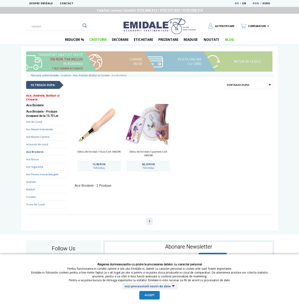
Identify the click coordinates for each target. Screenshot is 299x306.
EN (247, 3)
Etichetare (143, 39)
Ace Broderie (35, 152)
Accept (149, 295)
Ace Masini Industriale (39, 129)
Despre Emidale (41, 3)
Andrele (31, 182)
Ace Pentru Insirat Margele (42, 174)
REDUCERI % (74, 39)
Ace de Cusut (34, 122)
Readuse (191, 39)
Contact (66, 3)
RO (237, 3)
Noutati (211, 39)
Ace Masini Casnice (38, 137)
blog (229, 39)
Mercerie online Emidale (45, 75)
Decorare (120, 39)
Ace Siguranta (34, 167)
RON (256, 3)
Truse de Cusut (35, 204)
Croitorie (98, 39)
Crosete (31, 197)
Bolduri (30, 189)
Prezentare (168, 39)
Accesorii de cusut (37, 144)
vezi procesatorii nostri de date (147, 286)
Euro (266, 3)
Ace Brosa (32, 159)
